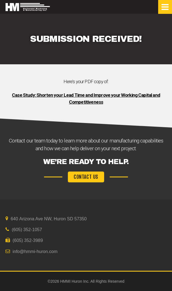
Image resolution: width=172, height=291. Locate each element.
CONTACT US (86, 177)
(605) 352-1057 (24, 229)
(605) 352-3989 (24, 240)
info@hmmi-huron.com (32, 251)
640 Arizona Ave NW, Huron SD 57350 (46, 218)
